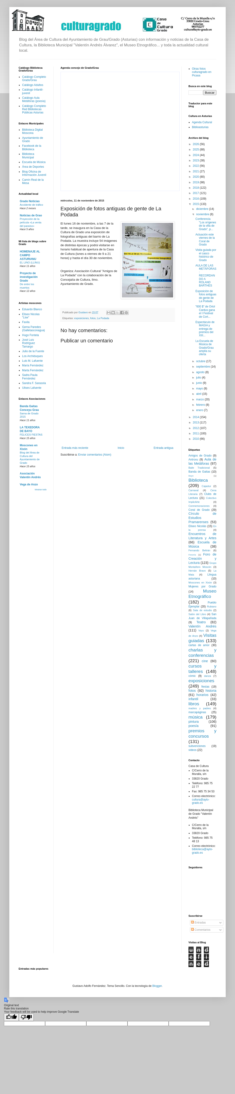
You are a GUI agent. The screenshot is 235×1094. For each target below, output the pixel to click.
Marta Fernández (32, 370)
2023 (196, 160)
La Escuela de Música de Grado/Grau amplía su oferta (204, 347)
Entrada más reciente (75, 448)
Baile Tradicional (199, 467)
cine (205, 661)
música (195, 717)
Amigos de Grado (200, 455)
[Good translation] (11, 1017)
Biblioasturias (200, 127)
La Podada (103, 318)
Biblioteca (198, 480)
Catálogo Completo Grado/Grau (34, 78)
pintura (193, 721)
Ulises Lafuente (31, 387)
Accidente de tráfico (31, 204)
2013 (196, 422)
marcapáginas (197, 712)
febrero (201, 404)
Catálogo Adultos (32, 85)
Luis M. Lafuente (32, 360)
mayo (200, 388)
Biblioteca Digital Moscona (32, 131)
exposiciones (81, 318)
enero (200, 410)
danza (207, 676)
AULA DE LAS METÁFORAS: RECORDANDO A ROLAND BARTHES (205, 275)
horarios (202, 695)
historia (211, 690)
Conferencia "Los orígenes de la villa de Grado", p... (205, 224)
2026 (196, 144)
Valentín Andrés (202, 626)
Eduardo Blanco (32, 309)
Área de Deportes (33, 166)
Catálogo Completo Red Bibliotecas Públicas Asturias (34, 109)
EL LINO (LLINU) (30, 262)
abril (199, 393)
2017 (196, 193)
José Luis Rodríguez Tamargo (28, 343)
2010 (196, 438)
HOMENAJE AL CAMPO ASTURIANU (30, 255)
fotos (92, 318)
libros (193, 703)
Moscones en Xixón (200, 582)
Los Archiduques (32, 356)
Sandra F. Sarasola (34, 383)
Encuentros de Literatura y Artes (202, 536)
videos (192, 750)
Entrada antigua (163, 448)
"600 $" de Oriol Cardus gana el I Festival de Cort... (205, 311)
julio (199, 377)
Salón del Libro (197, 614)
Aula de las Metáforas (202, 461)
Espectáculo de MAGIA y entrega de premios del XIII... (205, 328)
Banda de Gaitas (199, 471)
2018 (196, 187)
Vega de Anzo (29, 484)
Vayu (201, 630)
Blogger (157, 986)
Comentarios (200, 929)
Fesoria (192, 554)
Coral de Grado (199, 509)
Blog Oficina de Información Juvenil (34, 173)
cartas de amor (198, 645)
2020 (196, 176)
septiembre (203, 366)
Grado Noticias (30, 201)
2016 (196, 198)
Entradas (198, 922)
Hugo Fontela (30, 335)
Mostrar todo (41, 489)
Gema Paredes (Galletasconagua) (33, 328)
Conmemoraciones (199, 505)
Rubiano (211, 606)
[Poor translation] (26, 1017)
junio (199, 383)
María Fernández (32, 365)
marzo (200, 399)
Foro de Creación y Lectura (202, 558)
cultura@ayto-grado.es (200, 801)
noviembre (203, 214)
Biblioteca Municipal (28, 155)
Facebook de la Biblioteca (31, 147)
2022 (196, 165)
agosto (200, 372)
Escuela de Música (34, 162)
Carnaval (193, 490)
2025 (196, 149)
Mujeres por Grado (202, 586)
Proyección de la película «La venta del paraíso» (30, 222)
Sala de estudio (202, 610)
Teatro (201, 622)
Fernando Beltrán (199, 550)
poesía (193, 726)
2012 (196, 428)
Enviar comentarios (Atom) (94, 454)
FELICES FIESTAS (31, 434)
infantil (193, 699)
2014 (196, 417)
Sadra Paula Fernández (29, 376)
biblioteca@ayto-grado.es (202, 851)
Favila (26, 322)
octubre (201, 361)
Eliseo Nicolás (197, 526)
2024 (196, 155)
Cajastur (206, 486)
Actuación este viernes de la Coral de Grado (205, 239)
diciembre (202, 209)
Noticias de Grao (31, 215)
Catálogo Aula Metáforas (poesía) (34, 99)
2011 (196, 433)
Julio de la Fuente (33, 351)
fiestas (205, 686)
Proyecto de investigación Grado (29, 277)
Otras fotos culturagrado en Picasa (201, 72)
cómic (192, 676)
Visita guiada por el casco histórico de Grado (205, 255)
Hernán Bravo (197, 570)
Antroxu (193, 459)
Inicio (121, 448)
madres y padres (199, 708)
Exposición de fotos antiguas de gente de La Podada (205, 296)
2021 (196, 171)
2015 (196, 204)
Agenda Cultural (202, 122)
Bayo (191, 475)
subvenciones (196, 746)
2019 (196, 182)
